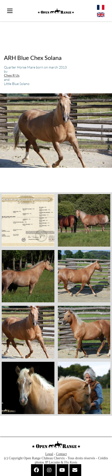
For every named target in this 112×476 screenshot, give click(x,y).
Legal (49, 454)
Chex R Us (11, 75)
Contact (61, 454)
